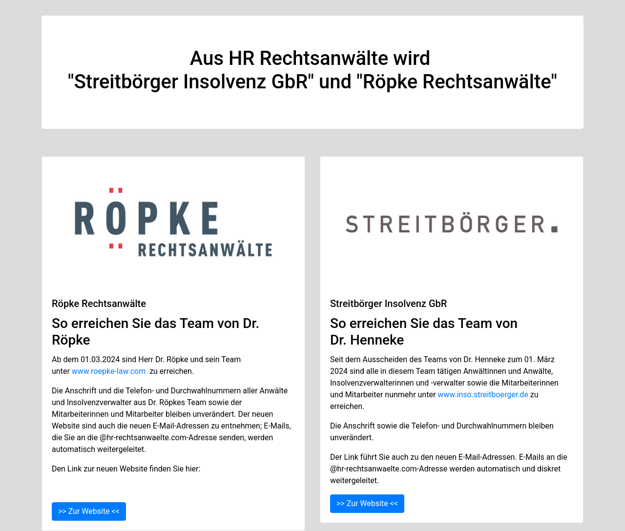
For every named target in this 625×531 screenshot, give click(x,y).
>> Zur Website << (89, 511)
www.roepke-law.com (109, 371)
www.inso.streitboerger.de (483, 394)
